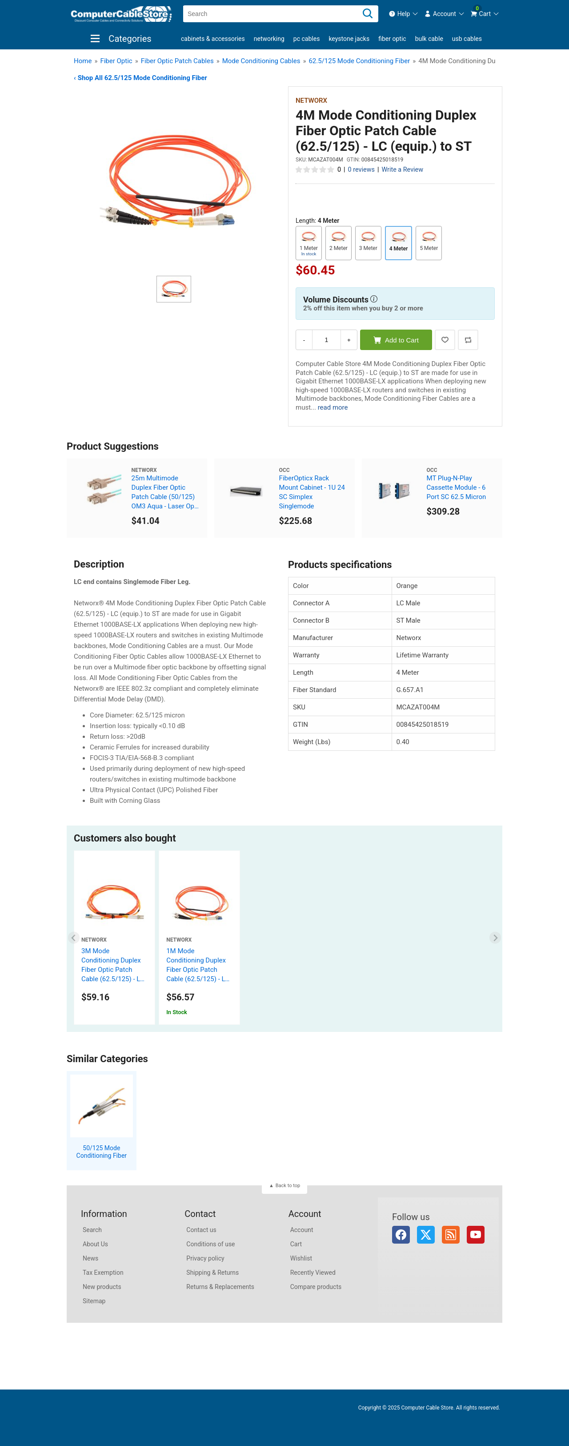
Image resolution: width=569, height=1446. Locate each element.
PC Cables (306, 38)
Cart (296, 1244)
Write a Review (402, 169)
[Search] (367, 14)
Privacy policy (205, 1258)
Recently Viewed (313, 1272)
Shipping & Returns (212, 1272)
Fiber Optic (392, 38)
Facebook (401, 1234)
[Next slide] (495, 938)
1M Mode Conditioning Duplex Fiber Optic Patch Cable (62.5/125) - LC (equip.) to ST (197, 969)
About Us (95, 1244)
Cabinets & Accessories (213, 38)
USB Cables (467, 38)
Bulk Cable (429, 38)
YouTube (475, 1234)
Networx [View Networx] (311, 101)
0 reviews (361, 169)
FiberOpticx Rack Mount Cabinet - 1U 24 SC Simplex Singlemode (312, 492)
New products (102, 1286)
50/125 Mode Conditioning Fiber (101, 1151)
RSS (450, 1234)
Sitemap (94, 1301)
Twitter (426, 1234)
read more (333, 407)
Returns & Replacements (220, 1286)
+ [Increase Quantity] (349, 340)
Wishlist (301, 1258)
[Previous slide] (74, 938)
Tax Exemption (103, 1272)
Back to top (288, 1185)
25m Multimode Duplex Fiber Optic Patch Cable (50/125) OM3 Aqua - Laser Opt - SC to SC (166, 492)
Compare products (316, 1286)
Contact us (201, 1229)
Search (92, 1229)
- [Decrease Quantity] (304, 340)
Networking (269, 38)
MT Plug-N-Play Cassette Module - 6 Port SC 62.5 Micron (456, 487)
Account (301, 1229)
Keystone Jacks (349, 38)
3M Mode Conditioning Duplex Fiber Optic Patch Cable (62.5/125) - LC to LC (112, 969)
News (90, 1258)
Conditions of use (210, 1244)
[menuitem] (404, 13)
